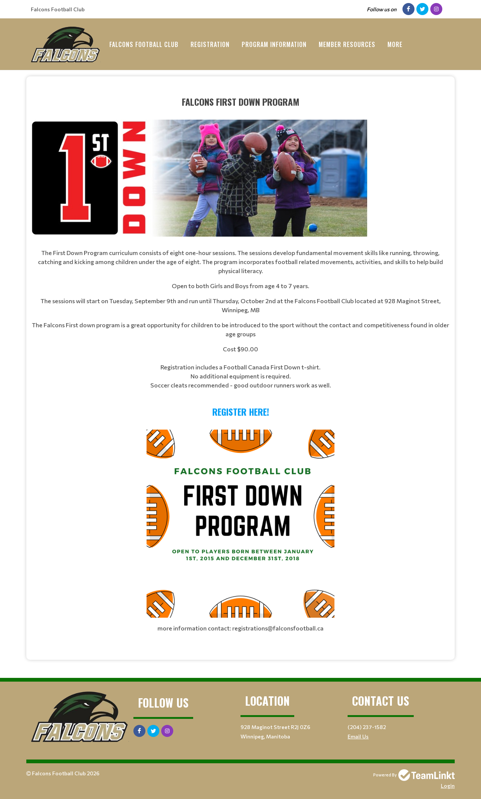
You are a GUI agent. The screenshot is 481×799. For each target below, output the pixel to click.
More (394, 44)
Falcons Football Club (143, 44)
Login (448, 785)
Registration (210, 44)
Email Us (358, 736)
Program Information (274, 44)
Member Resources (347, 44)
